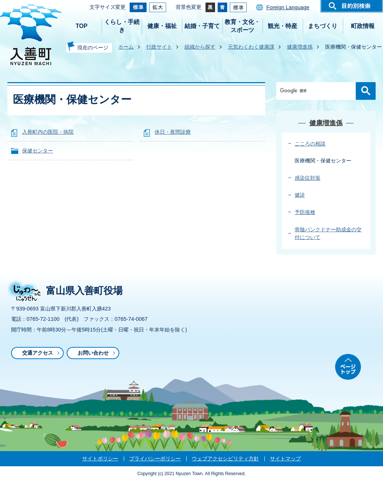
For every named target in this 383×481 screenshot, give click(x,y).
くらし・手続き (122, 26)
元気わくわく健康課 (251, 47)
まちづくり (322, 26)
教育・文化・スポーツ (242, 26)
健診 (300, 195)
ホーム (126, 47)
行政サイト (159, 47)
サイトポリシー (100, 458)
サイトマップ (285, 458)
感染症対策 (307, 178)
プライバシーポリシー (155, 458)
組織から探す (200, 47)
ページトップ (348, 367)
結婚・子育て (202, 26)
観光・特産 (282, 26)
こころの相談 (310, 144)
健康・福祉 (162, 26)
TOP (81, 26)
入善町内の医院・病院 (48, 132)
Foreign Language (287, 7)
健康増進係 (300, 47)
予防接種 (305, 212)
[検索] (318, 91)
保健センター (37, 151)
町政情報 (363, 26)
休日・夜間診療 (173, 132)
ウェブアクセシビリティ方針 (225, 458)
